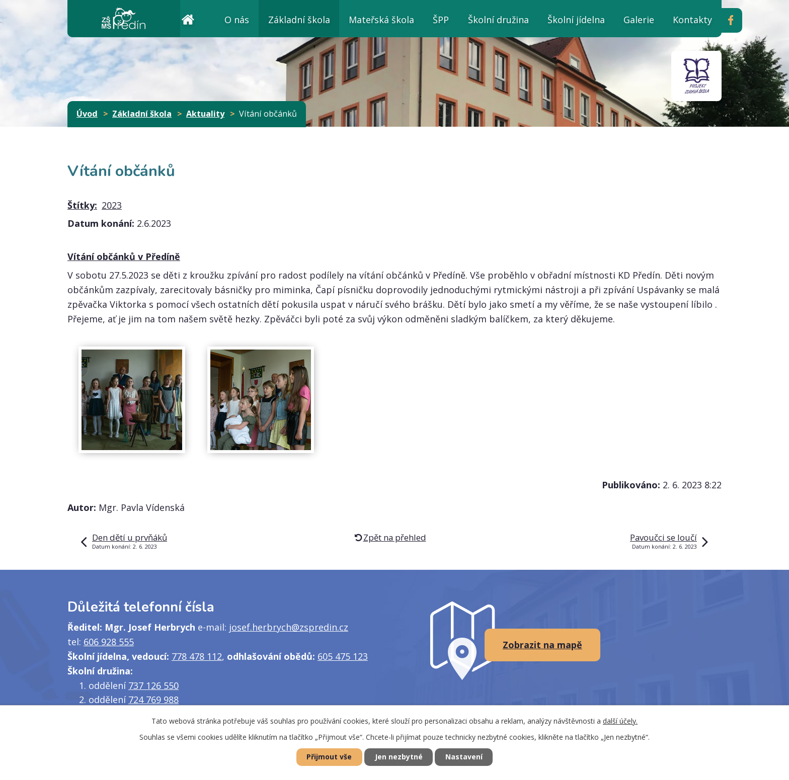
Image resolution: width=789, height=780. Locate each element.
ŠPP (441, 20)
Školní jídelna (576, 20)
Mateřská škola (381, 20)
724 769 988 (153, 700)
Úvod (188, 18)
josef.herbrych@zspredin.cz (288, 627)
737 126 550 (153, 685)
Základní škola (299, 20)
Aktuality (205, 113)
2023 (112, 205)
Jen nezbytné (399, 757)
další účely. (620, 721)
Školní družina (498, 20)
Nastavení (464, 757)
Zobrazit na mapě (542, 645)
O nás (236, 20)
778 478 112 (197, 656)
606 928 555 (109, 642)
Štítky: (82, 205)
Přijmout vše (329, 757)
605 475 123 (343, 656)
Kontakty (692, 20)
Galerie (638, 20)
